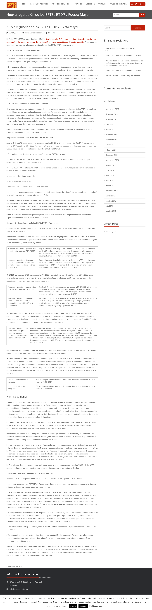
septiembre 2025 (112, 115)
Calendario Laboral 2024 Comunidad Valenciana (124, 62)
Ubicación (90, 11)
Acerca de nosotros (38, 11)
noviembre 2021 (112, 146)
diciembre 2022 (112, 125)
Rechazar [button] (83, 606)
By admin (50, 39)
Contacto (102, 11)
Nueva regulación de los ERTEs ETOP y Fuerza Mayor (42, 33)
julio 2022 (109, 130)
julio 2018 (109, 212)
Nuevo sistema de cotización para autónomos (124, 82)
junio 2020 (110, 176)
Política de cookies (97, 606)
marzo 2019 (110, 202)
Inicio (23, 11)
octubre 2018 (111, 207)
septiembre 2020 (112, 166)
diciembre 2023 (112, 120)
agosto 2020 (111, 171)
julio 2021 (109, 151)
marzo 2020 (110, 192)
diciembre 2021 (112, 141)
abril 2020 (109, 186)
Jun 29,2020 (12, 39)
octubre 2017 (111, 217)
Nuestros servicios (60, 11)
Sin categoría (111, 237)
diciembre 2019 (112, 197)
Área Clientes (137, 11)
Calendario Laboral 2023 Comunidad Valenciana (124, 77)
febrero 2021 (111, 156)
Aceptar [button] (73, 606)
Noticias (77, 11)
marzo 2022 (110, 135)
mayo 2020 (110, 181)
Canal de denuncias (119, 11)
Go (142, 20)
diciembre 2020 (112, 161)
